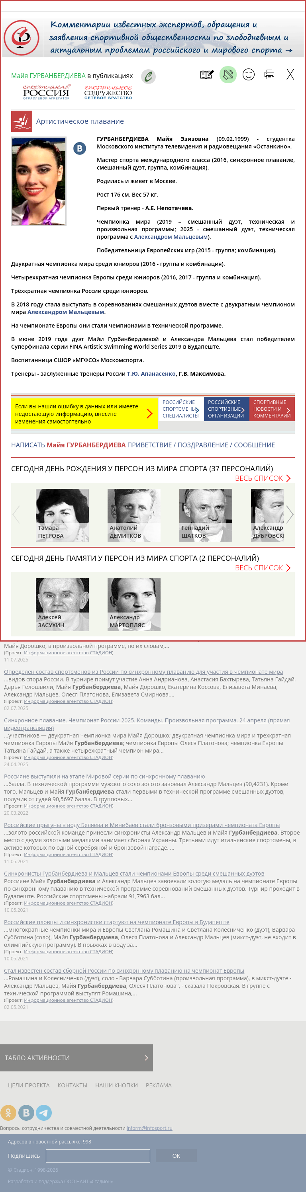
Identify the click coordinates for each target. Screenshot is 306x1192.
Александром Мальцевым (171, 240)
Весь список (259, 482)
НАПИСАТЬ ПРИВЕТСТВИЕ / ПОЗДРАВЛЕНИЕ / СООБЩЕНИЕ (143, 449)
